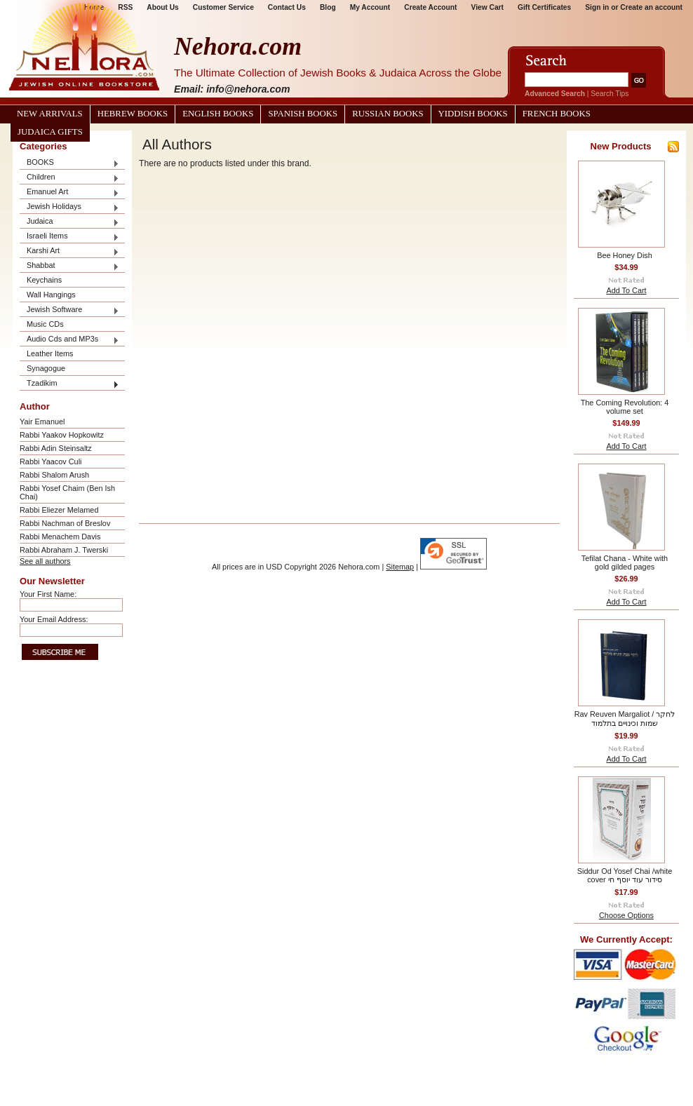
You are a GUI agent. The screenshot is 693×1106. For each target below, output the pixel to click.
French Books (557, 114)
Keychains (44, 280)
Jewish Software (69, 310)
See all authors (45, 561)
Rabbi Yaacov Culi (50, 461)
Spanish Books (302, 114)
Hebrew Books (132, 114)
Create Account (430, 7)
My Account (370, 7)
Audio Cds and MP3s (69, 340)
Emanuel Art (69, 192)
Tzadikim (69, 384)
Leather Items (50, 353)
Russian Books (387, 114)
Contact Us (287, 7)
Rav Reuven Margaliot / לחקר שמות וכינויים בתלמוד (624, 718)
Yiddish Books (473, 114)
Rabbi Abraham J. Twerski (64, 550)
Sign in (597, 7)
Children (69, 178)
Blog (328, 7)
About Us (162, 7)
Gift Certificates (544, 7)
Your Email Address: (54, 619)
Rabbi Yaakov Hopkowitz (62, 435)
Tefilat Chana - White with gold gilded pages (624, 562)
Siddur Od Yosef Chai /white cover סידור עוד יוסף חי (624, 875)
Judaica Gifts (50, 132)
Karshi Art (69, 251)
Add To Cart (626, 290)
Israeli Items (69, 236)
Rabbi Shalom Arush (54, 475)
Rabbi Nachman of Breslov (65, 523)
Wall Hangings (51, 294)
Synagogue (46, 368)
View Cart (487, 7)
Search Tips (609, 93)
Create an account (651, 7)
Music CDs (45, 324)
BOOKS (69, 163)
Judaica (69, 222)
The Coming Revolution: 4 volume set (625, 406)
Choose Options (626, 915)
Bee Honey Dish (624, 255)
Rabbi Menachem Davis (60, 536)
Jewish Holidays (69, 207)
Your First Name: (48, 594)
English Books (217, 114)
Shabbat (69, 266)
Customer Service (223, 7)
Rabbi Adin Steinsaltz (56, 448)
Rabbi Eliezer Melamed (59, 510)
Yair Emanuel (42, 421)
